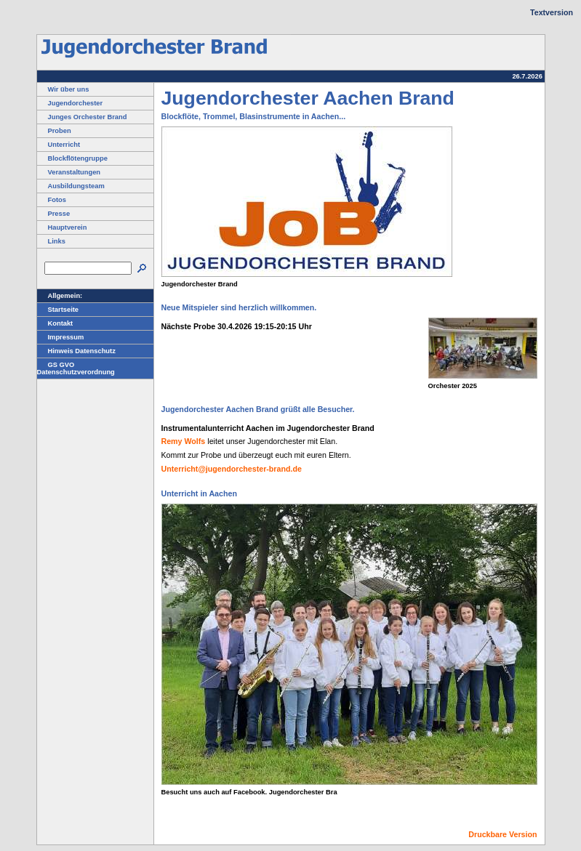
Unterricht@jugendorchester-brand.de (231, 468)
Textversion (551, 12)
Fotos (51, 199)
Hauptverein (62, 227)
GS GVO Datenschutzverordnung (76, 368)
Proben (54, 130)
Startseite (58, 309)
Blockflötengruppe (72, 158)
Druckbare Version (502, 834)
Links (51, 241)
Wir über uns (63, 89)
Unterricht (59, 144)
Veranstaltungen (69, 172)
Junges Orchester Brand (82, 117)
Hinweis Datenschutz (76, 351)
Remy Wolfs (183, 441)
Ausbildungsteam (71, 186)
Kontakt (55, 323)
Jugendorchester (70, 103)
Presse (54, 213)
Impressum (60, 337)
